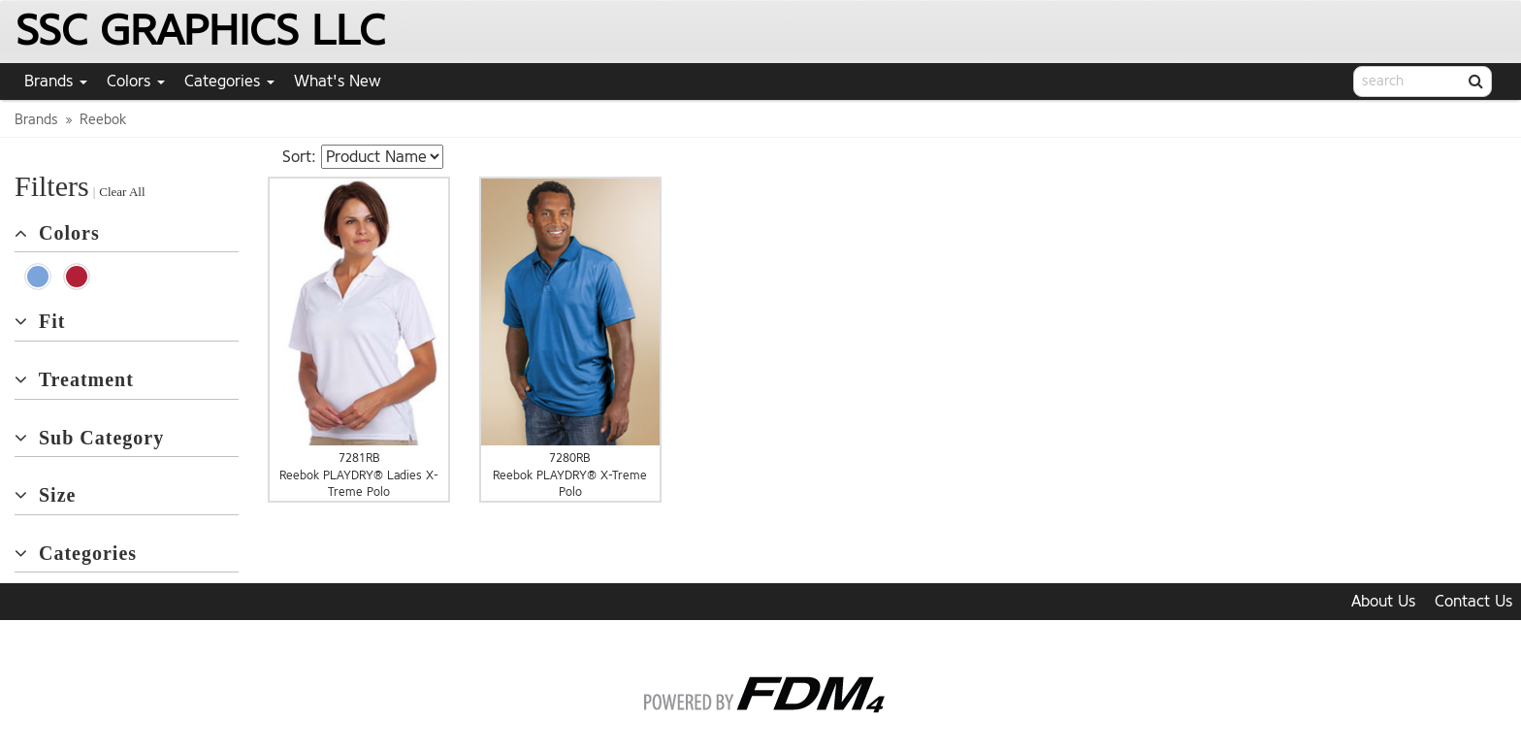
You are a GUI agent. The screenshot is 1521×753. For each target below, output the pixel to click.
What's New (337, 81)
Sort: (299, 157)
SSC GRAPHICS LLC (200, 30)
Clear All (122, 191)
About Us (1383, 601)
